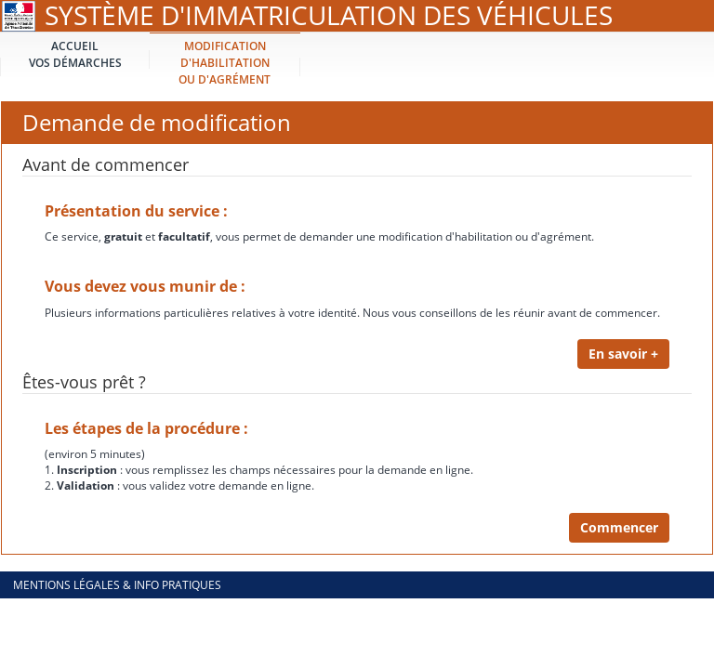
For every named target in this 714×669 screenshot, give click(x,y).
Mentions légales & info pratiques (117, 585)
